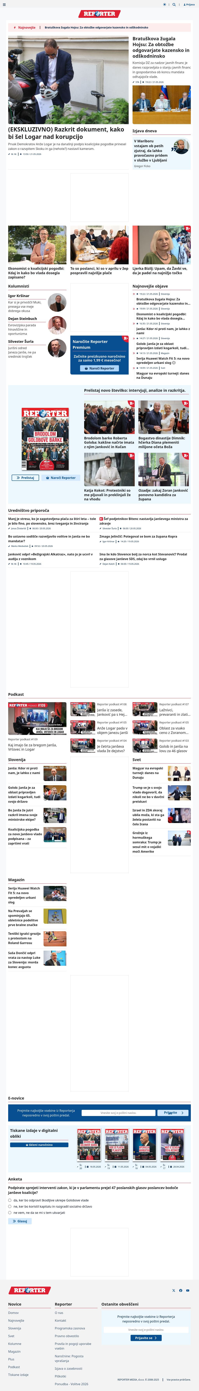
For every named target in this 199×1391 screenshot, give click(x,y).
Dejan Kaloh (109, 563)
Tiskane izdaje (18, 1375)
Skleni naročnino (39, 1145)
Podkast (14, 1367)
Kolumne (14, 1344)
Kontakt (60, 1320)
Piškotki (60, 1376)
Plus (11, 1359)
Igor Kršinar (109, 541)
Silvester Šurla (110, 528)
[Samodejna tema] (164, 4)
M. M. (14, 154)
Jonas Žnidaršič (18, 528)
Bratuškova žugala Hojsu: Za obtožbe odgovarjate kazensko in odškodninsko (96, 27)
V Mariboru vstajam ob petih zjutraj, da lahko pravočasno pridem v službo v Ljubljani (151, 150)
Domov (13, 1313)
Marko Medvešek (19, 546)
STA (137, 82)
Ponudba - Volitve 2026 (71, 1384)
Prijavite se (174, 1112)
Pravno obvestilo (67, 1336)
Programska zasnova (70, 1328)
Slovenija (165, 293)
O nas (59, 1313)
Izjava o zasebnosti (68, 1368)
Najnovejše (16, 1320)
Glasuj (20, 1221)
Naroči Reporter (99, 368)
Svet (163, 367)
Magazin (165, 353)
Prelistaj (25, 478)
